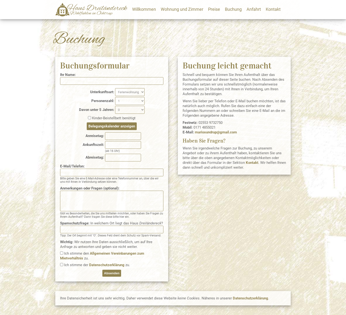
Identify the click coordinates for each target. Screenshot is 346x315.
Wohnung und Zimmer (182, 9)
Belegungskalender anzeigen (111, 126)
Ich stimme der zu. (97, 265)
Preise (214, 9)
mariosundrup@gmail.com (216, 132)
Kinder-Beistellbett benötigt (114, 118)
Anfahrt (254, 9)
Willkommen (144, 9)
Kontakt (273, 9)
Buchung (233, 9)
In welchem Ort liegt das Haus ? (111, 223)
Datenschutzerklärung (106, 265)
